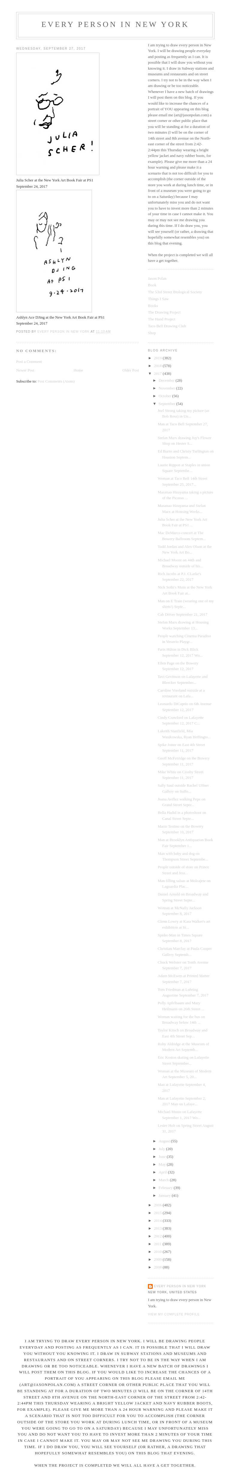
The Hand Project (161, 319)
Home (78, 370)
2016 (158, 1205)
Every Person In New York (115, 24)
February (166, 1187)
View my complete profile (174, 1314)
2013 (158, 1228)
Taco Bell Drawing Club (167, 326)
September (167, 403)
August (165, 1141)
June (163, 1156)
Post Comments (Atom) (56, 381)
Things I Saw (158, 298)
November (167, 388)
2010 (158, 1251)
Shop (152, 333)
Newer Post (25, 370)
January (165, 1195)
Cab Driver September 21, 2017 (182, 614)
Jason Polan (157, 278)
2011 (158, 1244)
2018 (158, 365)
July (162, 1149)
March (164, 1180)
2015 (158, 1212)
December (167, 380)
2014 (158, 1220)
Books (153, 305)
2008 (158, 1267)
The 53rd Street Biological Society (175, 292)
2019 (158, 358)
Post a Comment (29, 361)
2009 (158, 1259)
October (165, 396)
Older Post (130, 370)
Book (152, 285)
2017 (158, 373)
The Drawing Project (164, 312)
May (163, 1164)
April (163, 1172)
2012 (158, 1236)
